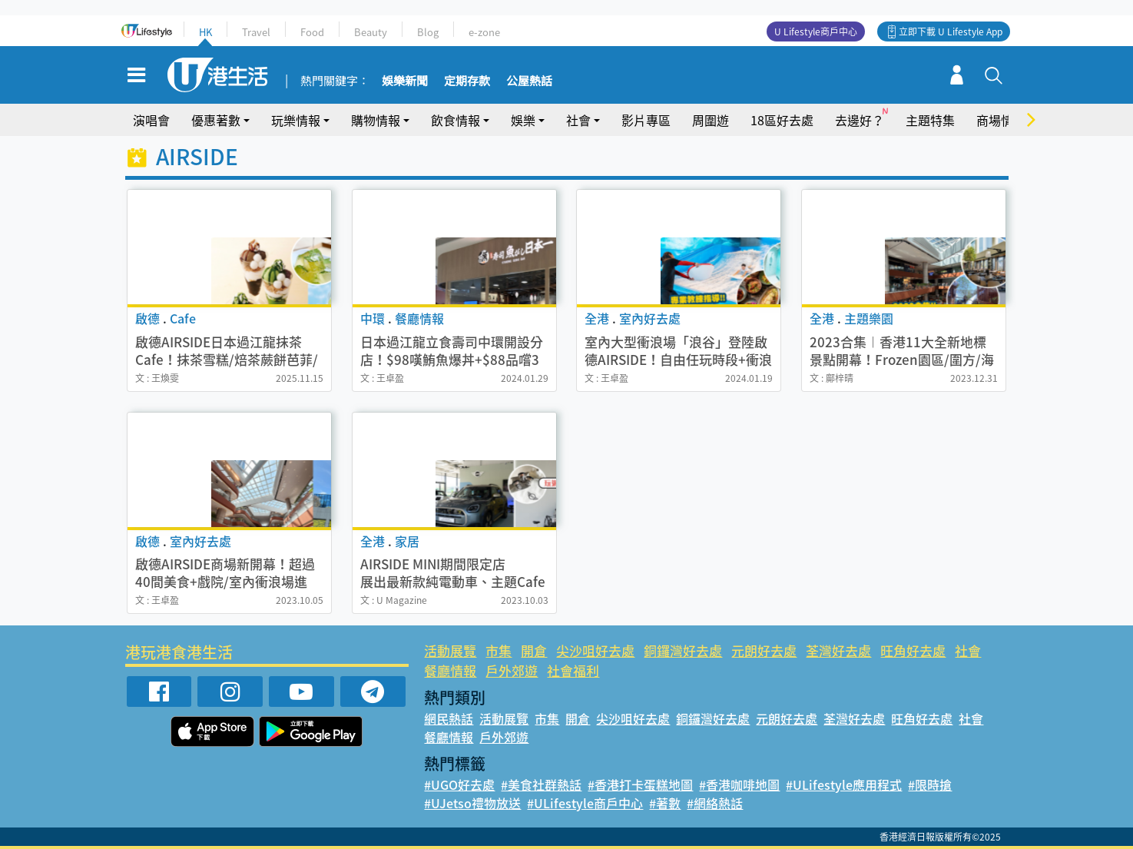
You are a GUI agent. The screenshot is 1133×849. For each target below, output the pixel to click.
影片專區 (646, 120)
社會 (578, 120)
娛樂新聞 (405, 81)
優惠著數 (215, 120)
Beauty (370, 32)
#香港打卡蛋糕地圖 (640, 784)
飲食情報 (455, 120)
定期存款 (467, 81)
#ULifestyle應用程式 (844, 784)
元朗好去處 (764, 650)
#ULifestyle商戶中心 (585, 803)
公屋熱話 (529, 81)
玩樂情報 (295, 120)
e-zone (484, 32)
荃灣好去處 (838, 650)
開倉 (534, 650)
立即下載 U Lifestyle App (950, 31)
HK (205, 32)
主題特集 (930, 120)
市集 (498, 650)
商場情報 (1000, 120)
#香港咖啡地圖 (739, 784)
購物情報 (375, 120)
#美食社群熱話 (541, 784)
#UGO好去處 (459, 784)
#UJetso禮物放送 (472, 803)
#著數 (665, 803)
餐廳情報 (450, 670)
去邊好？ (859, 120)
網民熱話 (448, 718)
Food (312, 32)
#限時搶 (930, 784)
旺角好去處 (913, 650)
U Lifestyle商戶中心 (815, 31)
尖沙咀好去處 (595, 650)
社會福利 (573, 670)
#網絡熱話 (715, 803)
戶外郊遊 (511, 670)
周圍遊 (710, 120)
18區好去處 (781, 120)
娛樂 (523, 120)
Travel (256, 32)
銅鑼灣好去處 (683, 650)
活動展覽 (450, 650)
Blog (428, 32)
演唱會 (151, 120)
